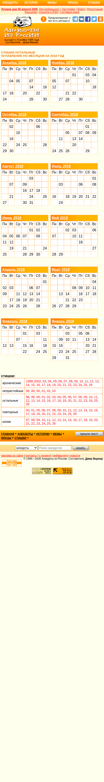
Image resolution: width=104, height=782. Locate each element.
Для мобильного (49, 9)
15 (25, 346)
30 (45, 99)
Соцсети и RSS (48, 12)
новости (75, 455)
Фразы (73, 2)
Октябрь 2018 (14, 114)
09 (94, 133)
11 (61, 139)
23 (5, 306)
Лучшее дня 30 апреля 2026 (19, 9)
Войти (81, 9)
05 (18, 81)
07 (31, 81)
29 (5, 151)
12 (54, 87)
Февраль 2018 (14, 321)
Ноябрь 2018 (63, 63)
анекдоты (25, 434)
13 (74, 139)
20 (25, 93)
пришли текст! (89, 433)
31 (31, 203)
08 (88, 133)
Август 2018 (12, 166)
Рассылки (31, 12)
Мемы (52, 2)
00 (38, 391)
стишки (20, 438)
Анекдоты (10, 2)
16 (45, 87)
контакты (31, 455)
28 (31, 99)
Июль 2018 (61, 166)
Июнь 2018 (11, 218)
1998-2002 (33, 381)
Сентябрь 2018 (65, 114)
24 (5, 99)
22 (38, 93)
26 (67, 151)
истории (43, 434)
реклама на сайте (12, 455)
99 (33, 391)
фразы (6, 438)
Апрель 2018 (13, 270)
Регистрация (95, 9)
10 (88, 81)
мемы (57, 434)
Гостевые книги (69, 12)
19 (74, 196)
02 (11, 127)
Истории (31, 2)
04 (11, 81)
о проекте (45, 455)
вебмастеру (60, 455)
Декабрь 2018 (14, 63)
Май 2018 (60, 218)
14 (31, 87)
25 (25, 145)
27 (61, 99)
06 (38, 127)
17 (5, 93)
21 (67, 93)
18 (11, 93)
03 (88, 75)
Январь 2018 (63, 321)
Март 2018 (61, 270)
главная (7, 434)
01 (74, 75)
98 (27, 391)
